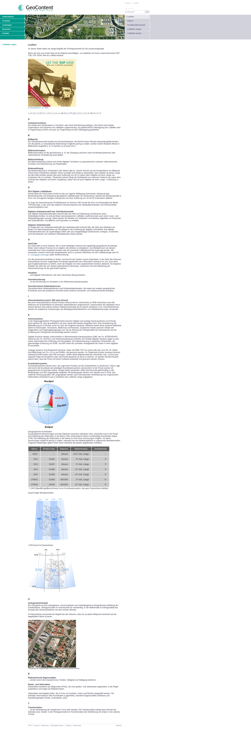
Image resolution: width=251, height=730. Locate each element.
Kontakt (5, 33)
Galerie (130, 21)
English (136, 3)
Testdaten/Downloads (136, 25)
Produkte (6, 21)
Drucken (118, 725)
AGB (29, 725)
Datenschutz (77, 725)
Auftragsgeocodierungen (39, 255)
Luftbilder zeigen (134, 29)
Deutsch (128, 3)
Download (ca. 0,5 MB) (38, 108)
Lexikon (130, 17)
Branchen (6, 29)
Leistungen (7, 25)
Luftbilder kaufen (134, 33)
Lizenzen (37, 725)
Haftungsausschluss (57, 725)
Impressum (45, 725)
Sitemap (68, 725)
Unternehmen (8, 17)
